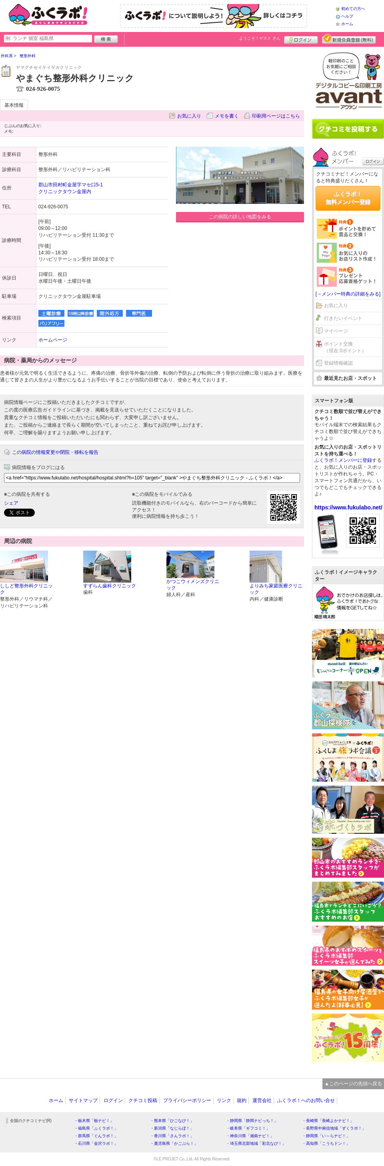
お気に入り (189, 116)
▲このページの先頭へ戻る (353, 1083)
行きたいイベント (343, 318)
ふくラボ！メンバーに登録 (343, 460)
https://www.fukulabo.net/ (348, 507)
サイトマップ (83, 1100)
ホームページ (52, 340)
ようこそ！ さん (259, 38)
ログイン (301, 39)
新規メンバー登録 (349, 39)
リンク (224, 1100)
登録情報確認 (338, 363)
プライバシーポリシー (187, 1100)
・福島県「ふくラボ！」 (96, 1128)
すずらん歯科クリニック (109, 586)
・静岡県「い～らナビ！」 (326, 1136)
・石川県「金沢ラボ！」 (96, 1143)
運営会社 (262, 1100)
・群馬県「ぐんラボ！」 (96, 1136)
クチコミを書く (348, 129)
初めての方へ (353, 8)
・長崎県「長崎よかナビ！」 (328, 1120)
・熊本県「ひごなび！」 (172, 1120)
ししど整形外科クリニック (26, 589)
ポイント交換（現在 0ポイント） (345, 347)
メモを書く (227, 116)
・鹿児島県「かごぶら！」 (174, 1143)
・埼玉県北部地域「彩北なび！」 (256, 1143)
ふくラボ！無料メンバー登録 (348, 198)
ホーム (347, 24)
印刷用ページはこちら (276, 116)
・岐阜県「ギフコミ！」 (248, 1128)
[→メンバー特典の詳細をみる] (348, 294)
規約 (241, 1100)
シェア (11, 503)
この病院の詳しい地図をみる (240, 217)
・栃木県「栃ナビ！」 (94, 1120)
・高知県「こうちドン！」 (326, 1143)
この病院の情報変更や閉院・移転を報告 (55, 452)
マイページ (336, 331)
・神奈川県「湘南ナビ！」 (250, 1136)
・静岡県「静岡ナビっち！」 (252, 1120)
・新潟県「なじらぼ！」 (172, 1128)
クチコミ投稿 (142, 1100)
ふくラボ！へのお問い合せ (306, 1100)
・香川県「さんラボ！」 (172, 1136)
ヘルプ (347, 16)
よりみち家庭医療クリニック (276, 589)
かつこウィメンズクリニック (192, 585)
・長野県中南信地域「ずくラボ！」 (334, 1128)
